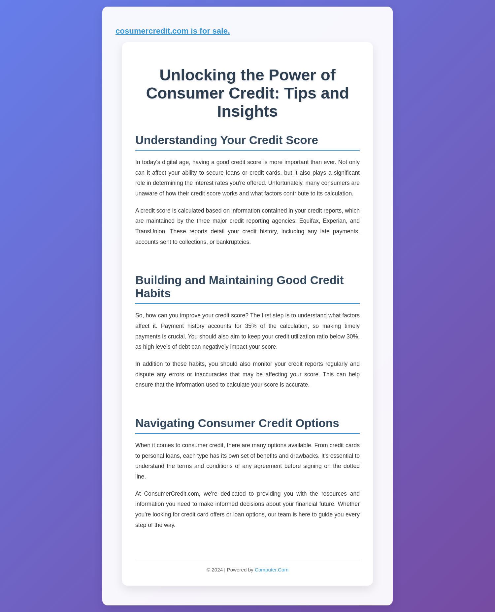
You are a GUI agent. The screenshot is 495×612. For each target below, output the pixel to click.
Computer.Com (271, 569)
